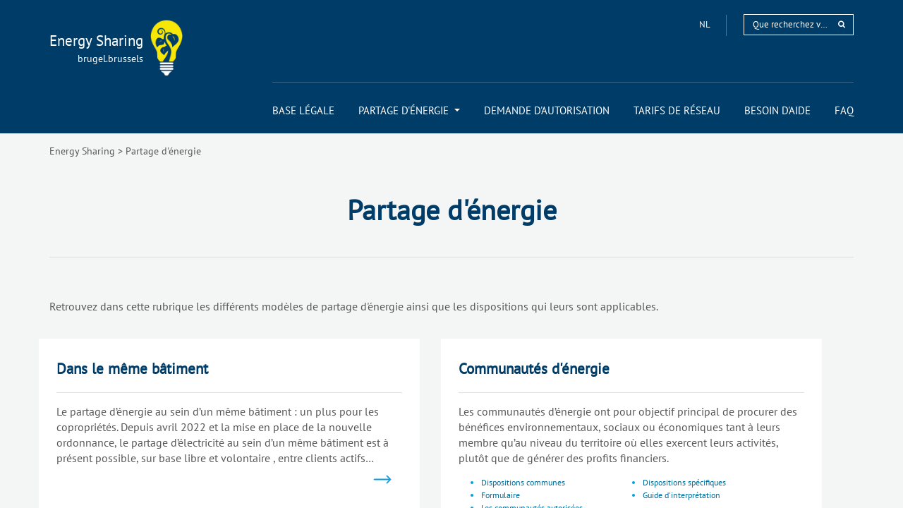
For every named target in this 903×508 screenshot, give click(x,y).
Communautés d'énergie (534, 368)
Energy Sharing (82, 151)
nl (705, 24)
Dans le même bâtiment (132, 368)
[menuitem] (303, 110)
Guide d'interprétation (681, 495)
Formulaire (500, 495)
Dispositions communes (523, 482)
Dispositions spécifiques (684, 482)
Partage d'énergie (163, 151)
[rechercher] (842, 24)
